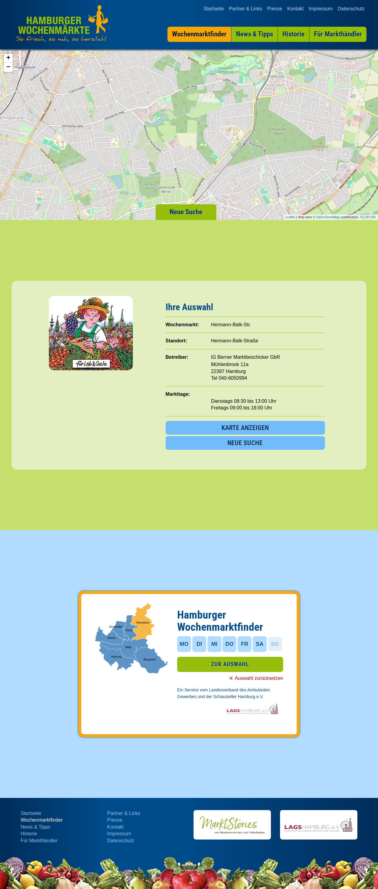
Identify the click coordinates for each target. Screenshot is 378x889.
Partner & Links (245, 8)
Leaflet (290, 217)
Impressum (320, 8)
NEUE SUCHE (245, 443)
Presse (274, 8)
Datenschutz (351, 8)
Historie (29, 833)
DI (199, 644)
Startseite (214, 8)
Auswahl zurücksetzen (259, 678)
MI (214, 644)
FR (244, 644)
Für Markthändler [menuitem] (338, 34)
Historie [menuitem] (293, 34)
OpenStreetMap (328, 217)
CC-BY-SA (368, 217)
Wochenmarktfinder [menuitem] (199, 34)
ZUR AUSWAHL (230, 664)
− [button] (8, 67)
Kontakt (295, 8)
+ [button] (8, 58)
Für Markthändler (39, 840)
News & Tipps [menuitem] (254, 34)
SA (260, 644)
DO (229, 644)
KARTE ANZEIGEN (245, 428)
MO (184, 644)
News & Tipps (35, 827)
